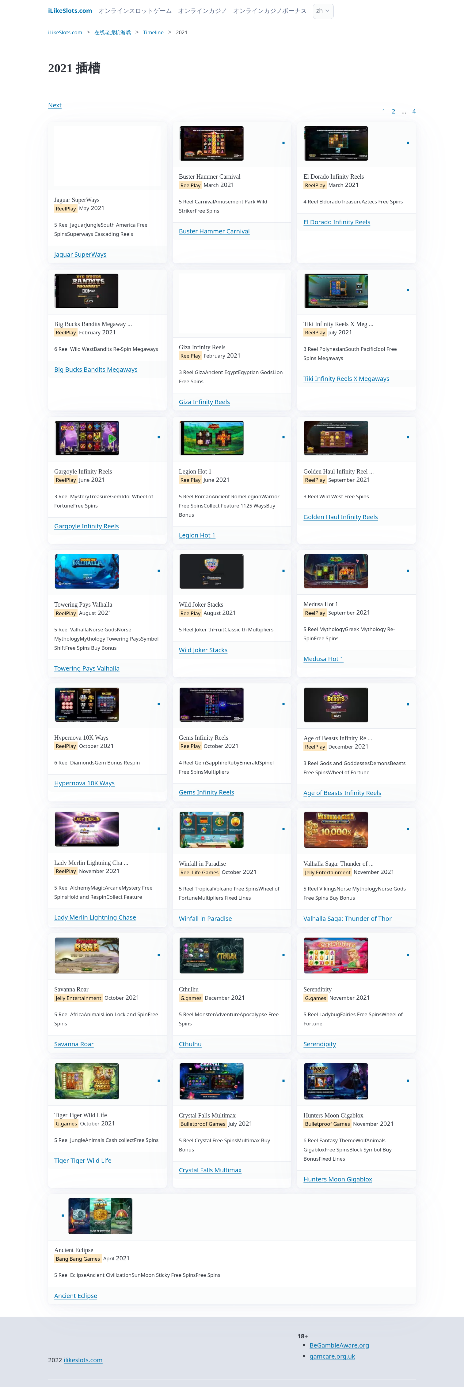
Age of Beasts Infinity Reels (342, 793)
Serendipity (319, 1044)
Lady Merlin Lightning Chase (95, 917)
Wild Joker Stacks (203, 650)
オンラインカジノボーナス (270, 10)
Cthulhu (190, 1044)
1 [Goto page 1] (384, 111)
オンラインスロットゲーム (135, 10)
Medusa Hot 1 (323, 659)
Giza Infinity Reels (204, 402)
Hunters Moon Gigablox (337, 1179)
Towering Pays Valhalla (87, 668)
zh (319, 10)
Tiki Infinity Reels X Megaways (346, 378)
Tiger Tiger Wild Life (83, 1160)
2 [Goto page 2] (393, 111)
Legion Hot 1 (197, 535)
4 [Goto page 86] (414, 111)
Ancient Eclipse (75, 1296)
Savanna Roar (74, 1044)
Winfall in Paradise (205, 918)
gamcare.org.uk (332, 1356)
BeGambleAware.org (339, 1345)
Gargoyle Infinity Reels (86, 526)
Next (55, 105)
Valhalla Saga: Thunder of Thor (347, 918)
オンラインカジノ (202, 10)
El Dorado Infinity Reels (336, 222)
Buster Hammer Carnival (214, 231)
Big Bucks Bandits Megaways (96, 369)
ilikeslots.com (83, 1360)
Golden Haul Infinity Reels (340, 517)
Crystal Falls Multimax (210, 1170)
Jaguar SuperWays (80, 254)
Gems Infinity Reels (206, 792)
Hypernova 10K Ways (84, 783)
